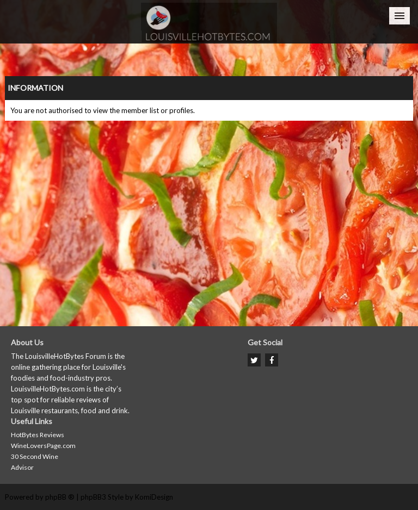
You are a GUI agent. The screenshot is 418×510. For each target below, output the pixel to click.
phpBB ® (60, 497)
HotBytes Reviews (37, 435)
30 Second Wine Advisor (34, 461)
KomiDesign (154, 497)
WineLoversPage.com (43, 445)
